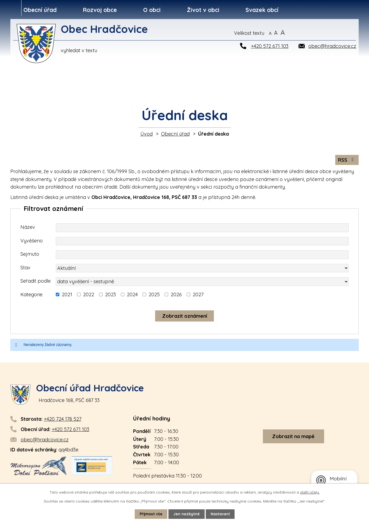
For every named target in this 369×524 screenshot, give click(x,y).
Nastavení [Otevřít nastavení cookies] (220, 513)
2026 (176, 295)
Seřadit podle (35, 281)
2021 (67, 295)
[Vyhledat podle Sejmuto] (202, 255)
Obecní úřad (40, 9)
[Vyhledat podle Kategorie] (57, 295)
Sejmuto (29, 254)
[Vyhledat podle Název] (202, 228)
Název (27, 227)
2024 (132, 295)
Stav (25, 268)
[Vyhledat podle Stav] (202, 268)
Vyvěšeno (31, 241)
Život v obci (203, 9)
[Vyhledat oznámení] (184, 316)
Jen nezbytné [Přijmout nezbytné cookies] (187, 513)
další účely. (310, 492)
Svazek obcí (261, 9)
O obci (152, 9)
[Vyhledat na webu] (330, 32)
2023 (110, 295)
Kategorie (31, 295)
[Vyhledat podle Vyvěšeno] (202, 242)
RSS (347, 160)
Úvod (146, 134)
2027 (198, 295)
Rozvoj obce (100, 9)
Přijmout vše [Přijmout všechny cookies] (151, 513)
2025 (154, 295)
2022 (88, 295)
